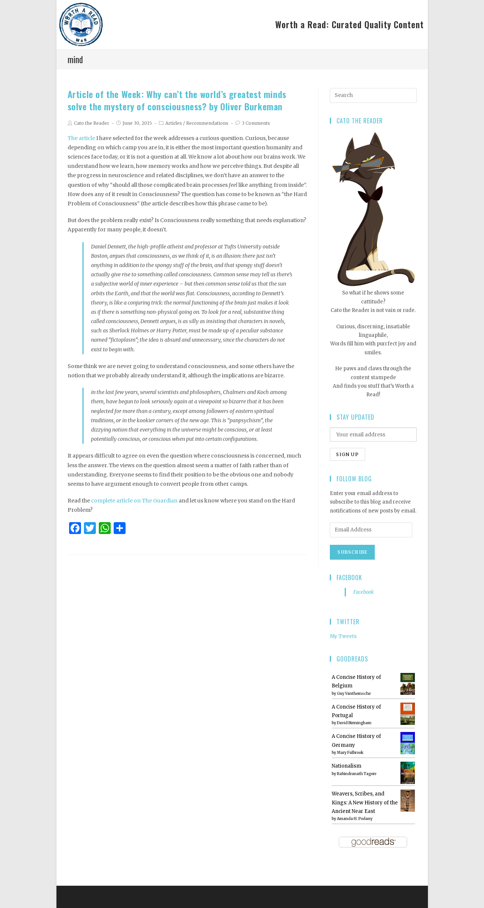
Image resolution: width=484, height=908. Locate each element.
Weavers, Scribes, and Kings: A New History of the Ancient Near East (365, 802)
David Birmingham (354, 722)
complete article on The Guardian (134, 500)
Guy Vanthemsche (354, 693)
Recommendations (207, 123)
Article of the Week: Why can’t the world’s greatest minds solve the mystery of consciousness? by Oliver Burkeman (177, 100)
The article (81, 138)
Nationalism (346, 766)
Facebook (349, 577)
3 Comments (256, 123)
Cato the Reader (91, 123)
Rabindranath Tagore (356, 773)
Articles (173, 123)
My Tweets (343, 636)
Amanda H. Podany (355, 818)
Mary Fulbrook (350, 752)
